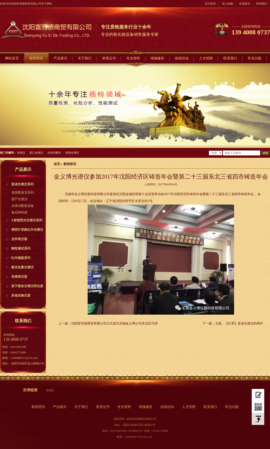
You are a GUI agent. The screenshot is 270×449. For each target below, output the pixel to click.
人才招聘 (206, 58)
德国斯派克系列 (22, 192)
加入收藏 (227, 3)
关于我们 (85, 58)
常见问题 (254, 58)
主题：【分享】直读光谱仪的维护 (239, 323)
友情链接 (30, 390)
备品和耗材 (19, 212)
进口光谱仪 (36, 152)
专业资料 (133, 58)
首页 (57, 164)
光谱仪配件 (54, 152)
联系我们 (261, 3)
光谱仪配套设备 (22, 206)
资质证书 (109, 58)
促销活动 (182, 58)
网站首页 (12, 58)
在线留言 (244, 3)
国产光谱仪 (19, 199)
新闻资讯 (36, 58)
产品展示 (60, 58)
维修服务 (157, 58)
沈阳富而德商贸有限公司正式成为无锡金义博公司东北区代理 (114, 323)
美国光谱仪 (72, 152)
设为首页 (210, 3)
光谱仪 (21, 152)
